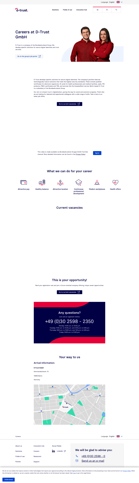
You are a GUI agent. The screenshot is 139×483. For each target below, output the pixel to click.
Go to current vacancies (67, 105)
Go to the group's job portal (27, 57)
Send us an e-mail (92, 461)
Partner (18, 462)
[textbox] (116, 2)
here (74, 473)
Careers (36, 452)
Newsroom (37, 457)
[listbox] (116, 2)
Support (36, 462)
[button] (97, 10)
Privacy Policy (127, 471)
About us (18, 447)
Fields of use (67, 10)
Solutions (55, 10)
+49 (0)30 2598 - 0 (93, 456)
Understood (8, 479)
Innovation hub (81, 10)
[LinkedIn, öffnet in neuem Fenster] (60, 451)
